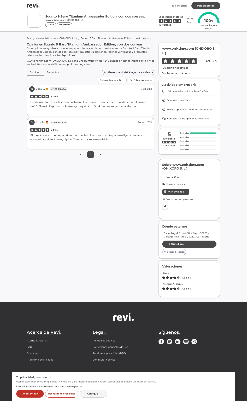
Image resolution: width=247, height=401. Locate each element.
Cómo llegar (176, 244)
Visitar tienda (173, 191)
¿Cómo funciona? (37, 340)
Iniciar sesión (179, 5)
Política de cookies (104, 340)
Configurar (93, 393)
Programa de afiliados (40, 359)
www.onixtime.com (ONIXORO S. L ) (56, 38)
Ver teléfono (171, 177)
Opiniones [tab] (35, 72)
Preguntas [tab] (53, 72)
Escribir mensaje (174, 184)
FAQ (29, 346)
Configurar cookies (104, 359)
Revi (29, 38)
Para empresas (205, 5)
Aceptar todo (30, 393)
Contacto (64, 25)
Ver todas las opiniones (176, 73)
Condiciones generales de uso (110, 346)
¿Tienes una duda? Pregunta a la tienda (128, 72)
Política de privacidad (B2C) (109, 353)
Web (50, 25)
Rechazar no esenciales (61, 393)
